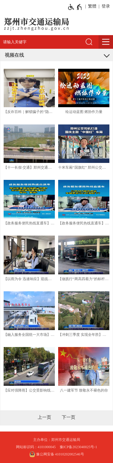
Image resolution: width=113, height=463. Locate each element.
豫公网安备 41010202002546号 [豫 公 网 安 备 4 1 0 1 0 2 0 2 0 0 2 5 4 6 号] (56, 454)
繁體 (92, 6)
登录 (106, 6)
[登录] (104, 6)
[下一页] (68, 417)
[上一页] (44, 417)
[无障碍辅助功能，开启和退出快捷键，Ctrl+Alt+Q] (75, 7)
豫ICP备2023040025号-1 (78, 447)
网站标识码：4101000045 (36, 447)
